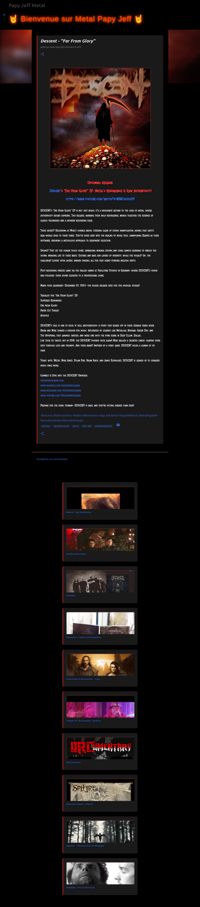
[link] (55, 191)
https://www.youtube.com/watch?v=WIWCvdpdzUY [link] (100, 199)
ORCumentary (73, 762)
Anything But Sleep (76, 554)
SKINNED (70, 595)
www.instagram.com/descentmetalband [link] (60, 390)
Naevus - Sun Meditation (78, 512)
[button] (42, 54)
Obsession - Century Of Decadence (84, 637)
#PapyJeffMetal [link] (128, 415)
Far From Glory (61, 426)
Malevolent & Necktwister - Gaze (83, 679)
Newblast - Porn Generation (80, 887)
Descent (46, 426)
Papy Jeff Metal (27, 5)
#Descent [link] (46, 415)
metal (76, 426)
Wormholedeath (103, 426)
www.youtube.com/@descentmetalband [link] (60, 395)
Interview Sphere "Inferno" (80, 804)
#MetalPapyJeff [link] (147, 415)
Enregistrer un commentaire (52, 459)
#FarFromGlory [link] (62, 415)
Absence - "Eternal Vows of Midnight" (85, 846)
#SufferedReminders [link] (86, 415)
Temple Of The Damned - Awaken (83, 721)
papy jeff (86, 426)
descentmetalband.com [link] (52, 380)
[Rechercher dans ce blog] (181, 15)
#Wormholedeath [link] (72, 420)
